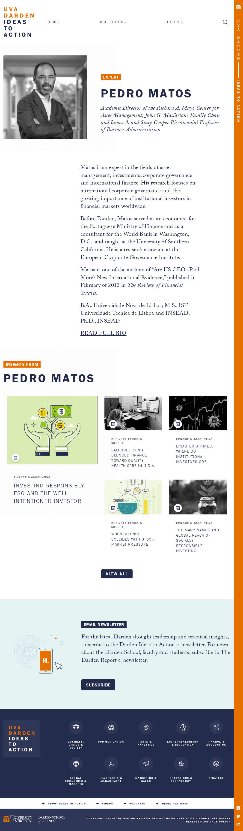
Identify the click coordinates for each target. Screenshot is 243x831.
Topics (52, 22)
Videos (107, 802)
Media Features (175, 802)
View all (117, 574)
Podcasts (137, 802)
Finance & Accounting (32, 477)
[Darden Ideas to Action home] (21, 739)
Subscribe (98, 685)
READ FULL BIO (103, 334)
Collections (113, 22)
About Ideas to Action (67, 802)
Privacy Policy (217, 820)
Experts (175, 22)
